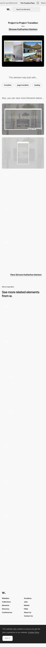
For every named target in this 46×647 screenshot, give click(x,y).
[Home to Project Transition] (23, 254)
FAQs (26, 609)
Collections (6, 602)
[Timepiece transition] (23, 318)
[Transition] (23, 493)
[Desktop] (23, 119)
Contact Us (28, 616)
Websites (5, 598)
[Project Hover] (23, 186)
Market (26, 605)
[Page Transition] (23, 563)
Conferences (7, 612)
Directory (5, 609)
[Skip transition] (23, 458)
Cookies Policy (33, 632)
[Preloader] (23, 220)
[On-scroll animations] (23, 423)
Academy (28, 598)
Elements (5, 605)
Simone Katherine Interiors (23, 29)
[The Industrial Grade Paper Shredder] (23, 353)
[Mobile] (23, 153)
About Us (27, 612)
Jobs (26, 602)
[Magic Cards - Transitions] (23, 388)
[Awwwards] (8, 9)
